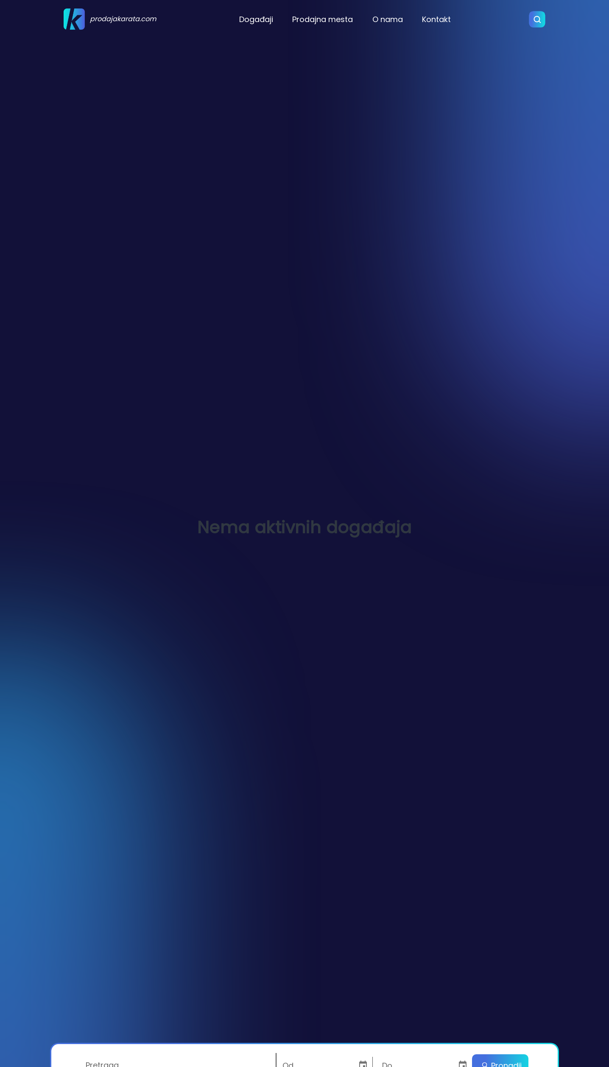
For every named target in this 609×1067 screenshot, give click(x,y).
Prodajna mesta (322, 19)
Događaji (256, 19)
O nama (387, 19)
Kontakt (436, 19)
